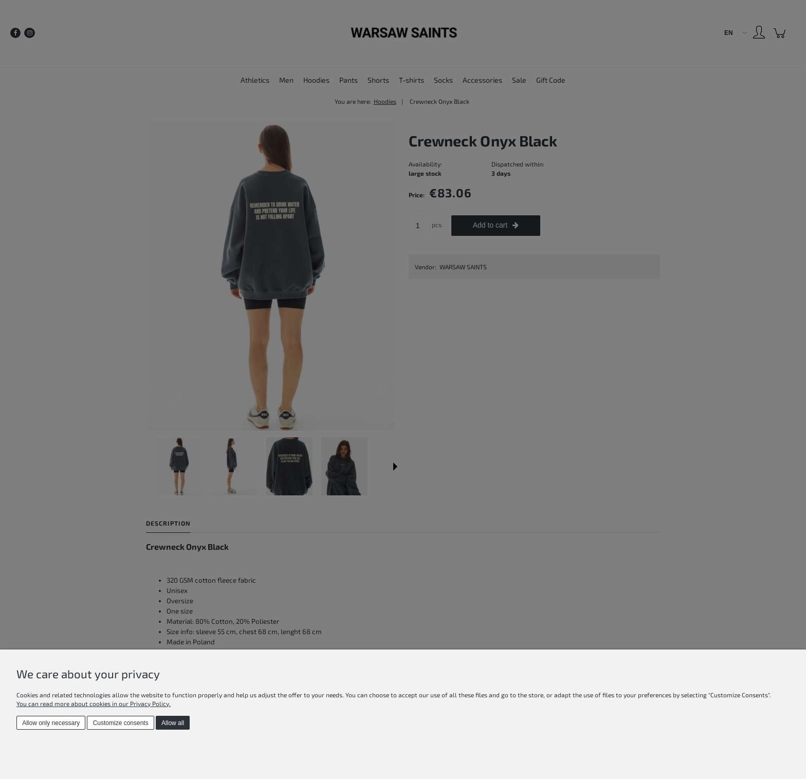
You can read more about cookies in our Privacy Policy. (93, 703)
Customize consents (121, 723)
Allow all (172, 723)
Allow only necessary (51, 723)
